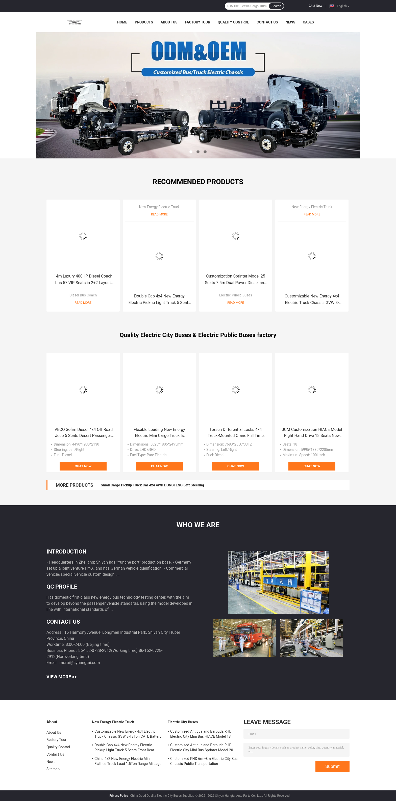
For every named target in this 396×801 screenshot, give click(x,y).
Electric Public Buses (235, 295)
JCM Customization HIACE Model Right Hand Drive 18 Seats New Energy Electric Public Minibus (312, 433)
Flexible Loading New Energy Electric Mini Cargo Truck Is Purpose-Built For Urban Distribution (159, 433)
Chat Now (315, 6)
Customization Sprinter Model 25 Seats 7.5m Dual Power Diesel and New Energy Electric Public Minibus (235, 280)
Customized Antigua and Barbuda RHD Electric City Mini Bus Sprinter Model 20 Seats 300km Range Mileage (201, 748)
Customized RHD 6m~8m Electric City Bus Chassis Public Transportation (204, 761)
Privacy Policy (118, 795)
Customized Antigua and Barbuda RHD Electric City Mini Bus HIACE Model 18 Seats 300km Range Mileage (201, 734)
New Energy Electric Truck (159, 207)
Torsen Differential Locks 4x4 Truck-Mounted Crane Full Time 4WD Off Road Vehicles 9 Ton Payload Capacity (236, 433)
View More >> (61, 676)
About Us (169, 22)
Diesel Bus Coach (83, 295)
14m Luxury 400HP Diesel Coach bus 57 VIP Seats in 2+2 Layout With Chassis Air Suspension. (83, 280)
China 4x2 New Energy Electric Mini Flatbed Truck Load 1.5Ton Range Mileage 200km (127, 762)
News (290, 22)
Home (122, 22)
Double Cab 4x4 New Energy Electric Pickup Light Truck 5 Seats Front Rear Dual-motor (159, 300)
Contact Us (267, 22)
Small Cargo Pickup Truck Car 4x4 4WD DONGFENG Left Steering (152, 485)
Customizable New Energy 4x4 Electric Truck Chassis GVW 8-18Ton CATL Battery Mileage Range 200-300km (312, 300)
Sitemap (53, 769)
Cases (308, 22)
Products (144, 22)
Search (276, 6)
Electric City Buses (183, 722)
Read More (83, 303)
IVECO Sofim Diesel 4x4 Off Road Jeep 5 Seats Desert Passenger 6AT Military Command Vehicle (83, 433)
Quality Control (233, 22)
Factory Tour (197, 22)
